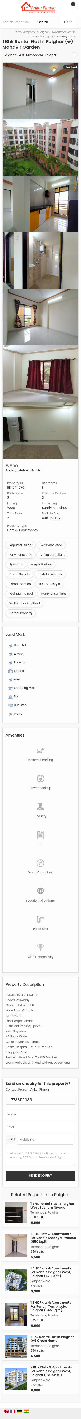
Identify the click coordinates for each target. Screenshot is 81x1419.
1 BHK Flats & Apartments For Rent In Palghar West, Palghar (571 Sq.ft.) (50, 1272)
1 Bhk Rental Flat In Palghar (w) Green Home (52, 1339)
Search (43, 22)
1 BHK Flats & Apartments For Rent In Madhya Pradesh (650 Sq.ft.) (53, 1238)
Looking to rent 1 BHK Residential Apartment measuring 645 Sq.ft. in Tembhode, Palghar (40, 1157)
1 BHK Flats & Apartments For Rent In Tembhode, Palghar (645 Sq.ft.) (50, 1306)
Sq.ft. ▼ (56, 518)
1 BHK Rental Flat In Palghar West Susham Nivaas (52, 1206)
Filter (68, 22)
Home (18, 32)
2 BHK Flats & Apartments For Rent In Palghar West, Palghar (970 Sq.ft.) (51, 1371)
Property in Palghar (36, 32)
